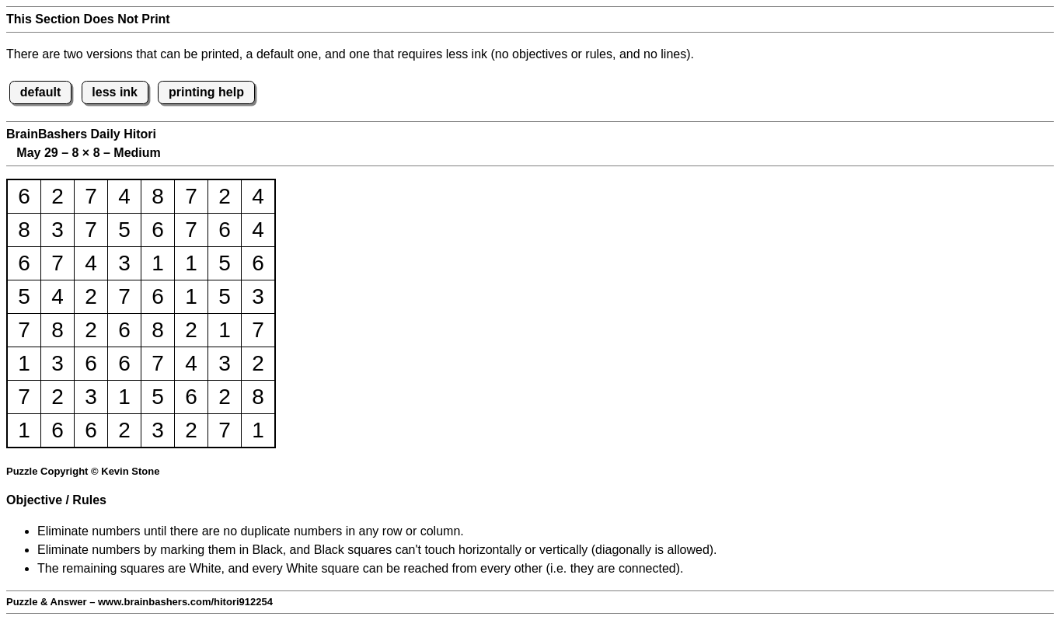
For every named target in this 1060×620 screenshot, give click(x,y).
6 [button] (24, 196)
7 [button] (91, 196)
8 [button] (158, 196)
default (40, 92)
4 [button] (124, 196)
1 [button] (158, 263)
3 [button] (57, 230)
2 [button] (57, 196)
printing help (206, 92)
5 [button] (124, 230)
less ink (115, 92)
